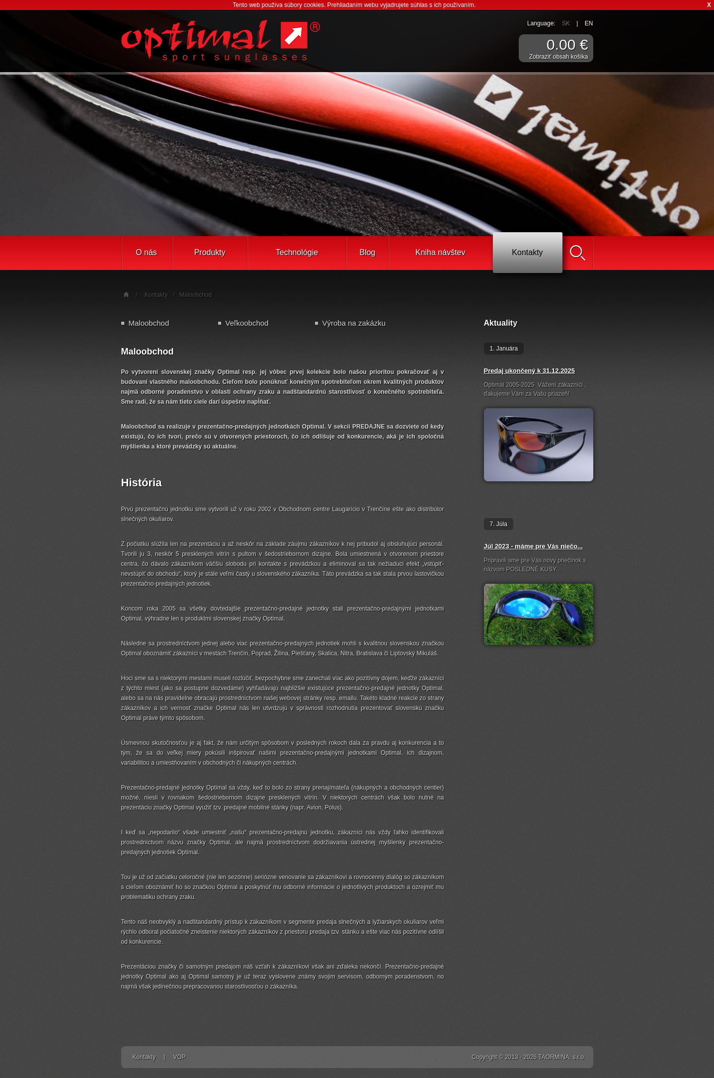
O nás (146, 252)
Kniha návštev (440, 252)
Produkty (210, 252)
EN (589, 23)
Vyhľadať (577, 253)
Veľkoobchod (247, 323)
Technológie (297, 252)
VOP (179, 1057)
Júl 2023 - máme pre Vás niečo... (533, 546)
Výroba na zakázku (354, 323)
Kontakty (527, 252)
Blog (367, 252)
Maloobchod (195, 294)
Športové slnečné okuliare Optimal (220, 41)
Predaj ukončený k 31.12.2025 (529, 370)
